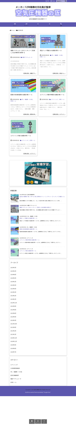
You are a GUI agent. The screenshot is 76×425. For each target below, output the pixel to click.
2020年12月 (13, 338)
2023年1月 (13, 299)
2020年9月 (13, 345)
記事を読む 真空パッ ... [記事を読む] (59, 73)
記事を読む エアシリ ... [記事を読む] (59, 114)
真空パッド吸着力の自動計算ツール (51, 50)
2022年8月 (13, 310)
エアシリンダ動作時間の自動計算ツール (52, 95)
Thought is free (47, 392)
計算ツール (42, 57)
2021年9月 (13, 327)
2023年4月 (13, 288)
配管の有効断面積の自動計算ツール (21, 95)
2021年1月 (13, 334)
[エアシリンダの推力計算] (23, 126)
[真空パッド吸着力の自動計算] (53, 41)
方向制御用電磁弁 (15, 368)
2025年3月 (13, 267)
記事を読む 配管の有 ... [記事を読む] (29, 114)
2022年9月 (13, 306)
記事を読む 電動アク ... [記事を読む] (29, 73)
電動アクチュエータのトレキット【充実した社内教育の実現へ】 (23, 51)
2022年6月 (13, 313)
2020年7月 (13, 352)
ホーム (12, 30)
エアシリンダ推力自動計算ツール (21, 136)
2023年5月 (13, 285)
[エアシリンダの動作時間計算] (53, 85)
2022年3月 (13, 320)
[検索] (65, 1)
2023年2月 (13, 295)
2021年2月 (13, 331)
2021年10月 (13, 324)
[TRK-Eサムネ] (23, 41)
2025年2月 (13, 271)
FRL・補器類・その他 (57, 55)
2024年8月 (13, 274)
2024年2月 (13, 281)
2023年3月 (13, 292)
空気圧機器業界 (14, 375)
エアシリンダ (54, 99)
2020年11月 (13, 341)
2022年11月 (13, 303)
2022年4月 (13, 317)
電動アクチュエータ (27, 57)
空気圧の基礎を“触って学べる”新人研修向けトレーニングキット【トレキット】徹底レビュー (42, 197)
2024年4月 (13, 278)
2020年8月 (13, 348)
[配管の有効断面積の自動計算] (23, 85)
